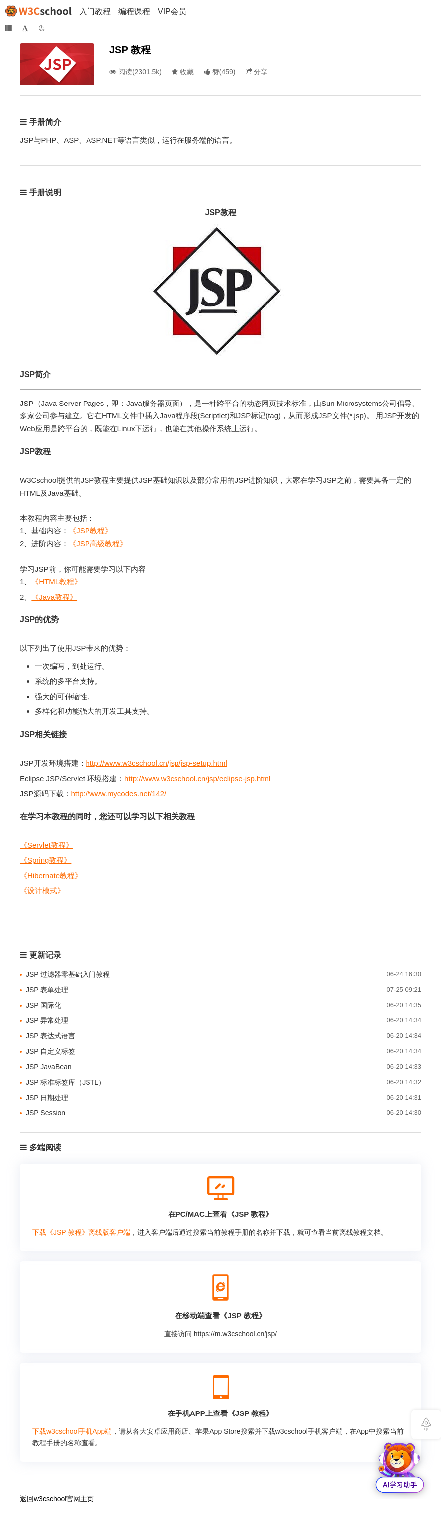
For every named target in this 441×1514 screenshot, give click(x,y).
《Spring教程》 (45, 860)
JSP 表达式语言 (50, 1036)
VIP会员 (172, 11)
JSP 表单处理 (47, 990)
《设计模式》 (42, 890)
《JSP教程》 (90, 530)
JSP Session (45, 1113)
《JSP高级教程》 (98, 543)
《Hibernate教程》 (51, 875)
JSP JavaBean (49, 1067)
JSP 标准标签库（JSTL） (65, 1082)
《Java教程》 (54, 597)
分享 (257, 72)
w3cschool (50, 1499)
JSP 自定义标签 (50, 1051)
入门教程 (95, 11)
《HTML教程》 (56, 581)
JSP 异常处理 (47, 1020)
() (220, 72)
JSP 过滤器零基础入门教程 (68, 974)
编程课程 (134, 11)
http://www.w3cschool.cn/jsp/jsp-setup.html (156, 763)
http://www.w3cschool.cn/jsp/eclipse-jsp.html (197, 778)
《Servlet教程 (43, 845)
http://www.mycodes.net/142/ (119, 793)
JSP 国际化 (43, 1005)
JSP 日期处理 (47, 1098)
